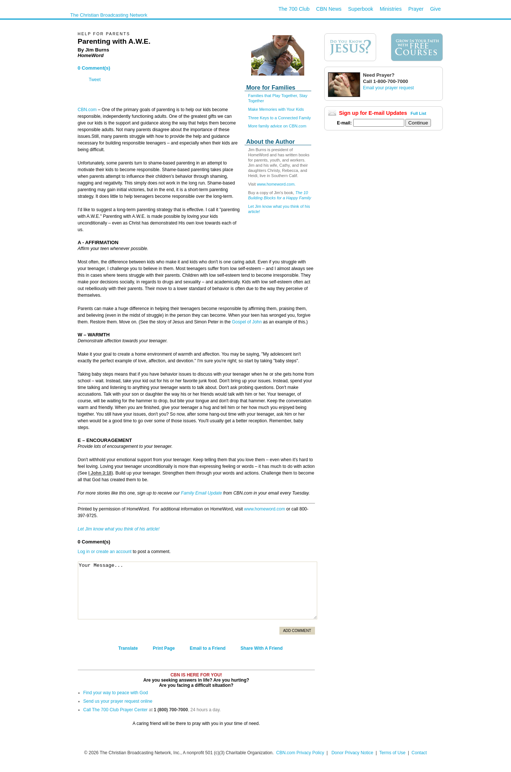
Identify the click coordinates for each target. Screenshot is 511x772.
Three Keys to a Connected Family (279, 118)
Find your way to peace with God (115, 692)
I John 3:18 (100, 473)
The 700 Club (293, 9)
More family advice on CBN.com (277, 126)
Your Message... (197, 590)
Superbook (360, 9)
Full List (418, 113)
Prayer (416, 9)
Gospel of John (247, 322)
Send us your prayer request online (118, 701)
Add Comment (297, 631)
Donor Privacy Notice (352, 752)
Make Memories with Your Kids (276, 109)
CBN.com (87, 109)
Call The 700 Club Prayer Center (115, 709)
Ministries (391, 9)
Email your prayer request (388, 87)
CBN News (328, 9)
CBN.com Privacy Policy (300, 752)
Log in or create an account (105, 551)
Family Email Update (201, 493)
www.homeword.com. (276, 184)
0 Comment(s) (94, 68)
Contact (419, 752)
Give (435, 9)
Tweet (95, 79)
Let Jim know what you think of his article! (119, 529)
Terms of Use (393, 752)
